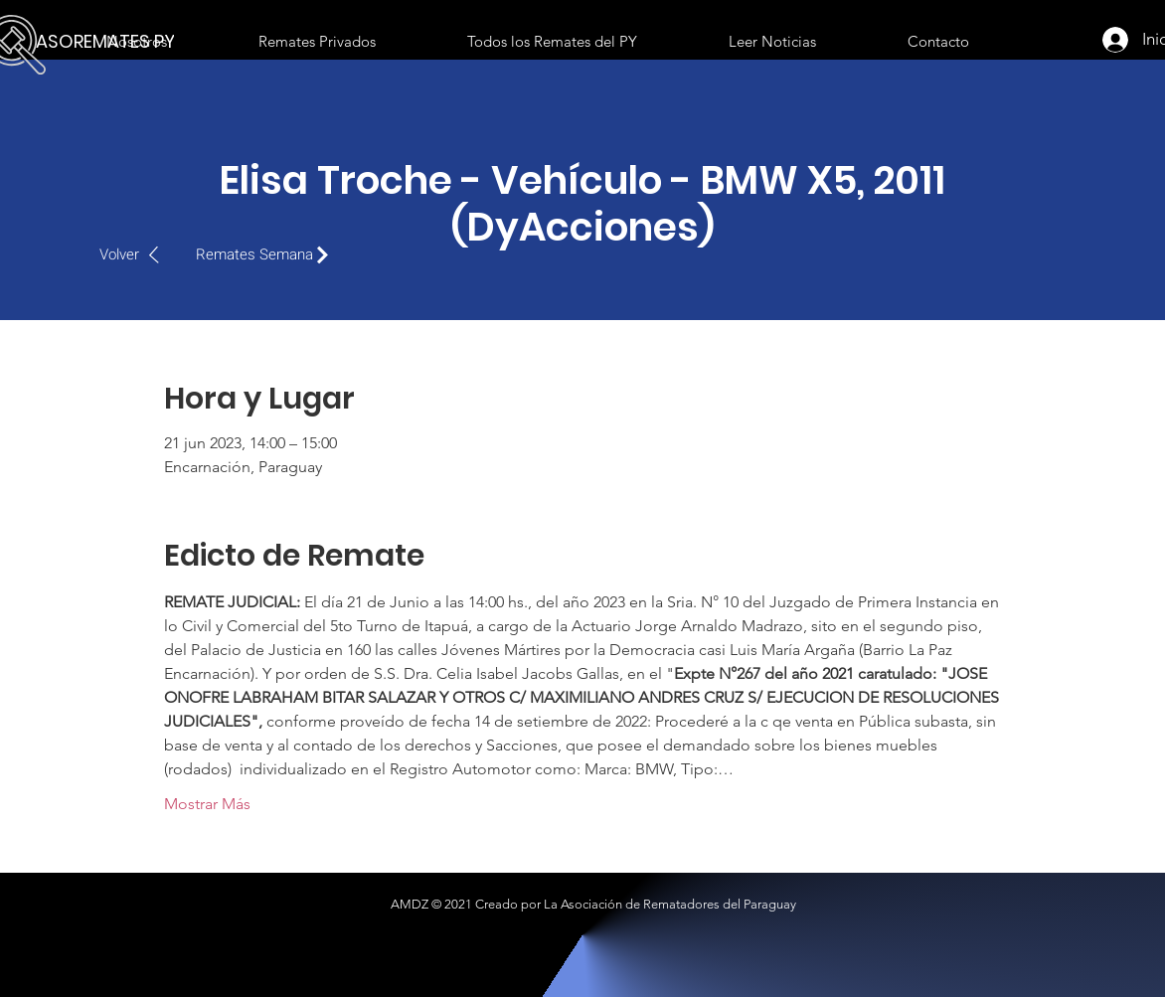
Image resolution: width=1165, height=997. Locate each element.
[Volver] (139, 254)
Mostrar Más (207, 803)
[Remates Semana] (267, 254)
